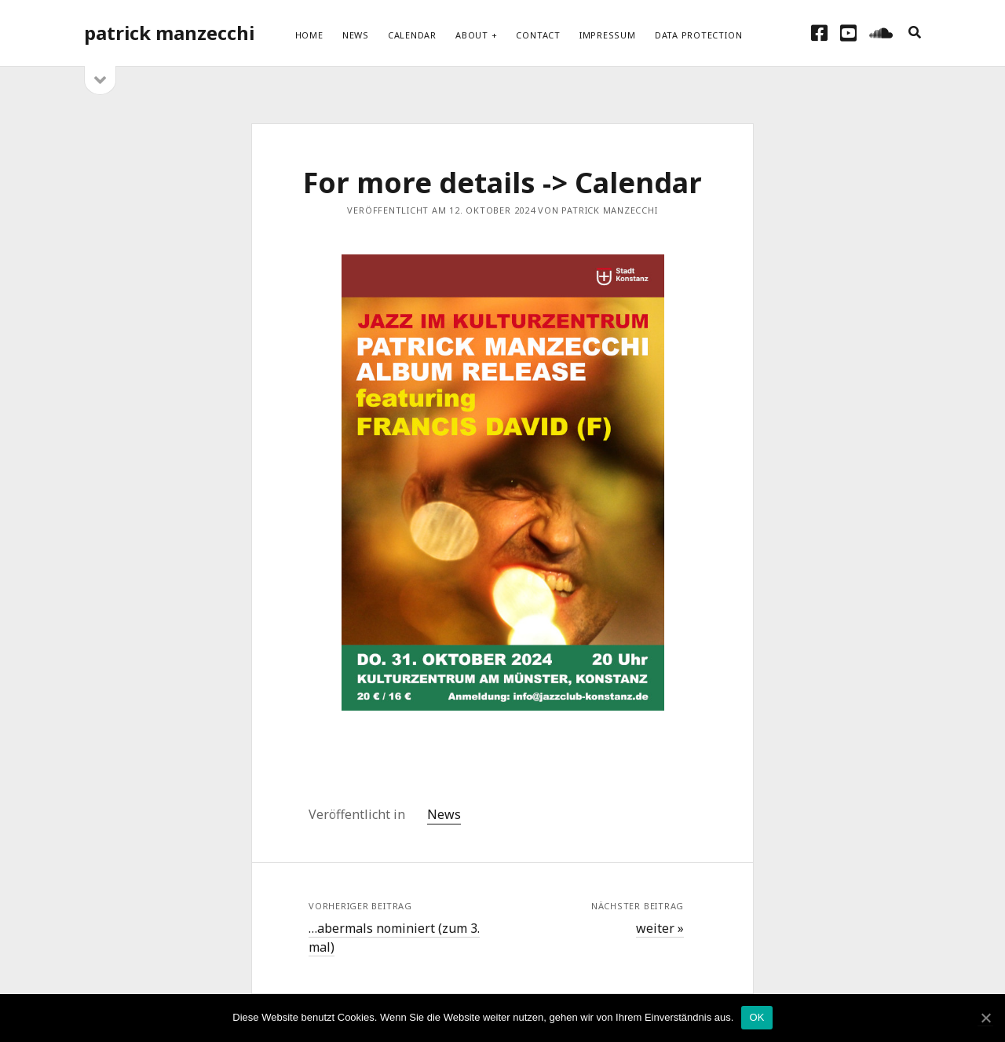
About (471, 35)
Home (309, 35)
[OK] (985, 1018)
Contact (538, 35)
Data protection (699, 35)
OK (756, 1017)
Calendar (412, 35)
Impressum (607, 35)
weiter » (660, 928)
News (355, 35)
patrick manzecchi (169, 33)
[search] (915, 33)
